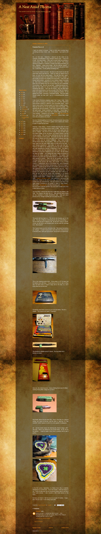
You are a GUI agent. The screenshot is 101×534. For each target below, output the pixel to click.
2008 (22, 132)
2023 (22, 92)
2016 (22, 101)
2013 (22, 121)
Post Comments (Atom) (44, 531)
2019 (22, 94)
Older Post (64, 527)
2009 (22, 130)
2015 (22, 103)
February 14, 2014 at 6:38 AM (43, 518)
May (23, 113)
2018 (22, 96)
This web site (43, 185)
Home (51, 527)
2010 (22, 128)
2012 (22, 123)
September (25, 109)
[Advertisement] (24, 64)
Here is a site (64, 185)
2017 (22, 98)
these (55, 113)
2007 (22, 134)
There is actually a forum (44, 178)
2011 (22, 126)
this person (55, 115)
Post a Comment (38, 521)
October (24, 107)
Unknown (38, 511)
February (24, 115)
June (23, 111)
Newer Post (36, 527)
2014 (22, 105)
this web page (64, 113)
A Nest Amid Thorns (35, 7)
